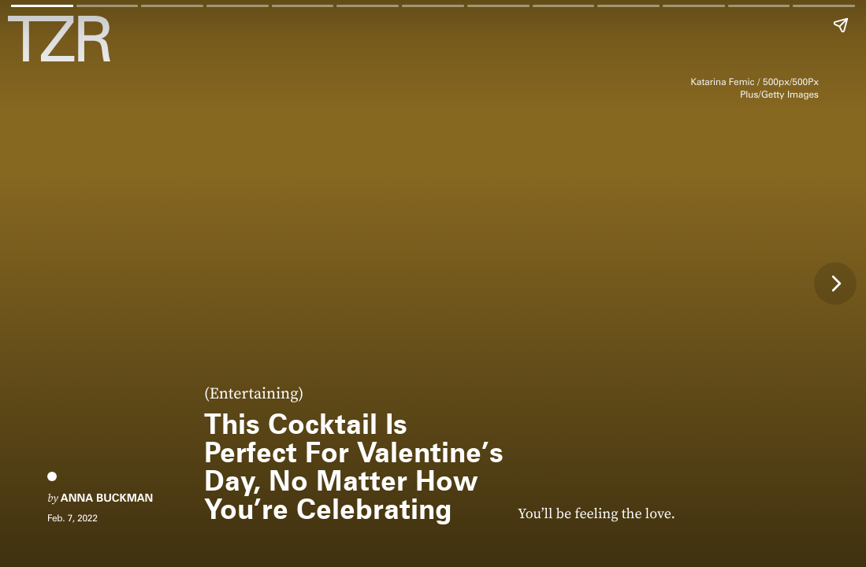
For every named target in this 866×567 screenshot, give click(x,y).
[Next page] (835, 283)
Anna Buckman (107, 498)
